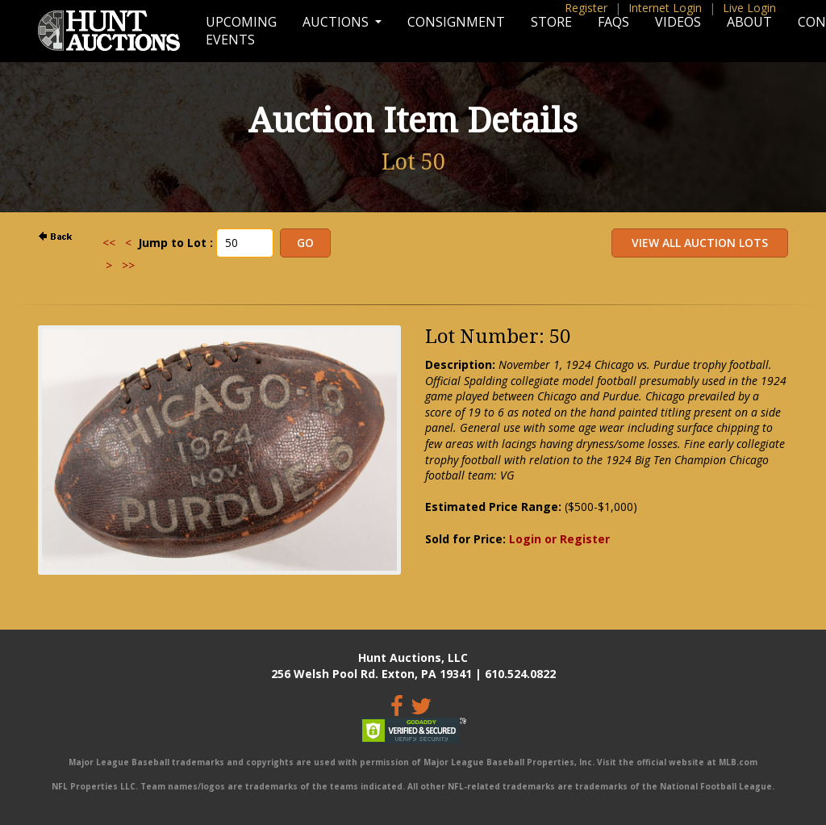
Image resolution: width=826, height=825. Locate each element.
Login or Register (559, 539)
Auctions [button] (337, 22)
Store (551, 22)
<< (108, 242)
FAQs (613, 22)
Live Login (749, 7)
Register (586, 7)
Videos (678, 22)
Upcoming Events (241, 30)
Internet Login (665, 7)
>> (128, 265)
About (749, 22)
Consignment (456, 22)
